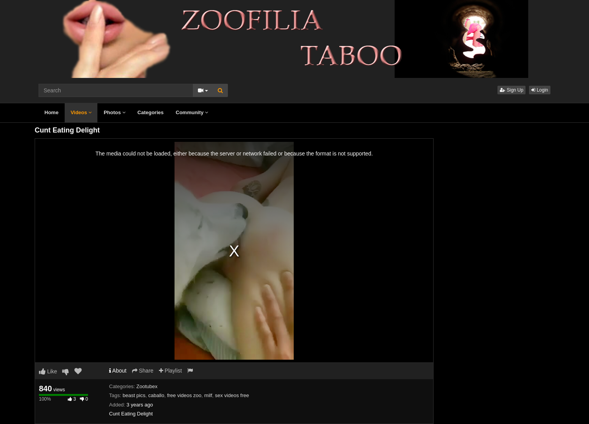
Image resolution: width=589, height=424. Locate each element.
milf (208, 395)
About (118, 370)
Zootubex (146, 386)
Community (192, 112)
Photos (114, 112)
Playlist (170, 370)
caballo (156, 395)
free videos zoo (184, 395)
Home (51, 112)
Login (539, 90)
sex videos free (232, 395)
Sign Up (511, 90)
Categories (151, 112)
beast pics (134, 395)
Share (142, 370)
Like (48, 371)
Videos (81, 112)
